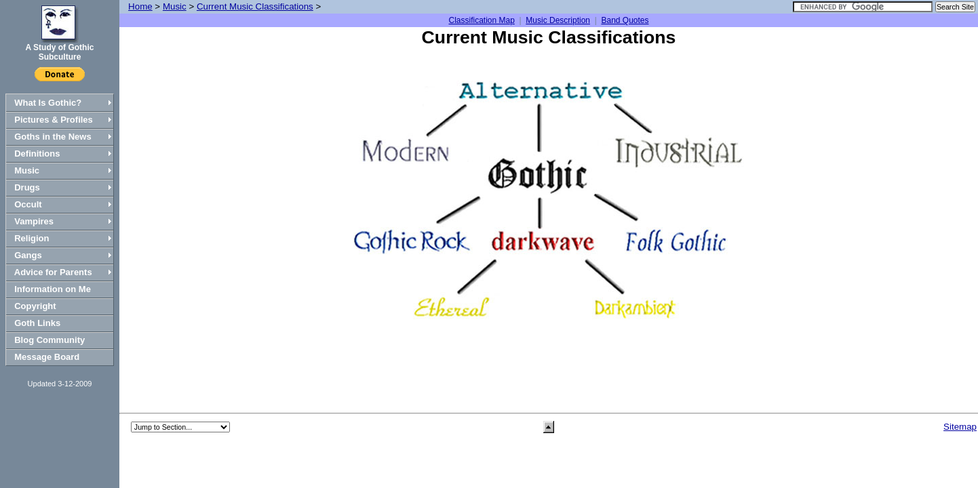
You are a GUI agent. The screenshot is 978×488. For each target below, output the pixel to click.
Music (175, 6)
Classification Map (481, 20)
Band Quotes (624, 20)
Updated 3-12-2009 (60, 384)
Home (140, 6)
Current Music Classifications (255, 6)
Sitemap (960, 427)
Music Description (558, 20)
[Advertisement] (549, 363)
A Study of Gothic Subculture (60, 52)
